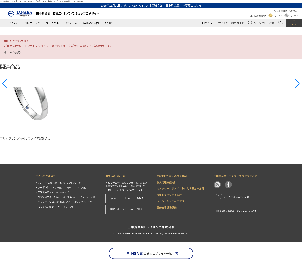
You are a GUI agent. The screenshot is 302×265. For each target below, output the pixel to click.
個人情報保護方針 (167, 182)
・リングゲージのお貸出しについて (64, 202)
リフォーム (71, 23)
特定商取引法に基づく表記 (172, 176)
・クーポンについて (61, 187)
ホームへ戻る (12, 52)
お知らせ (110, 23)
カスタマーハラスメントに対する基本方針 (180, 188)
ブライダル (52, 23)
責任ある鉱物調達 (167, 207)
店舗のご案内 (91, 23)
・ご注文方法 (52, 192)
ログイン (207, 23)
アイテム (13, 23)
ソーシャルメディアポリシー (173, 201)
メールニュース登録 (239, 196)
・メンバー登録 (58, 182)
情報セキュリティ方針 (169, 195)
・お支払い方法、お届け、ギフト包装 (65, 197)
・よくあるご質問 (55, 207)
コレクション (32, 23)
